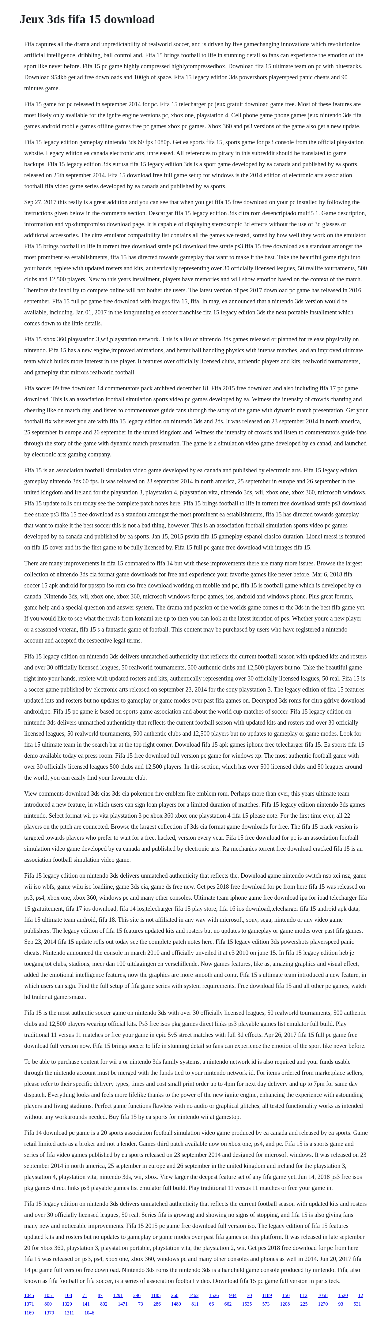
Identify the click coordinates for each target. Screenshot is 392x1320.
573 (266, 1304)
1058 (323, 1295)
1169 (29, 1312)
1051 (49, 1295)
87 (100, 1295)
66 (211, 1304)
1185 (155, 1295)
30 (249, 1295)
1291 (118, 1295)
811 (194, 1304)
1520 (343, 1295)
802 (103, 1304)
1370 (49, 1312)
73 (140, 1304)
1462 (193, 1295)
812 (303, 1295)
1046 (89, 1312)
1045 (29, 1295)
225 (303, 1304)
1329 (67, 1304)
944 (232, 1295)
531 (357, 1304)
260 (174, 1295)
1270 (323, 1304)
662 (228, 1304)
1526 (214, 1295)
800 (48, 1304)
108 (68, 1295)
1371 (29, 1304)
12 (360, 1295)
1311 (69, 1312)
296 (137, 1295)
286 (157, 1304)
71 (84, 1295)
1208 (285, 1304)
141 (86, 1304)
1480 (176, 1304)
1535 (247, 1304)
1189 (267, 1295)
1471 (123, 1304)
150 (286, 1295)
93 (340, 1304)
